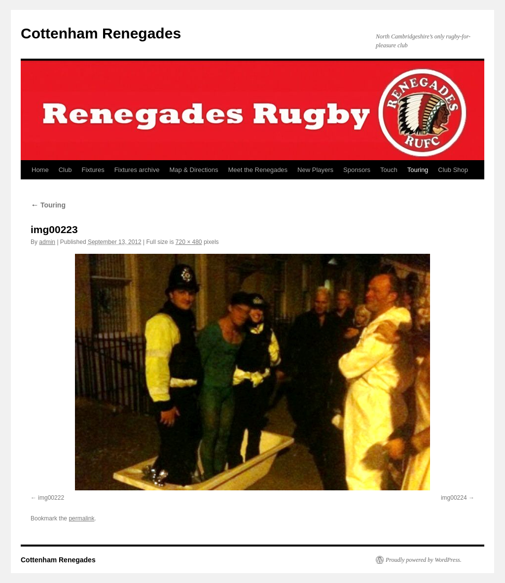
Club (65, 169)
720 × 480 (189, 242)
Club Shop (453, 169)
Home (40, 169)
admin (47, 242)
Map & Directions (193, 169)
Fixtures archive (137, 169)
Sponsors (356, 169)
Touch (388, 169)
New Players (315, 169)
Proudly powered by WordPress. (424, 559)
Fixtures (92, 169)
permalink (81, 518)
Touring (418, 169)
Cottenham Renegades (101, 33)
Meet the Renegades (258, 169)
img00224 (454, 497)
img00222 (51, 497)
